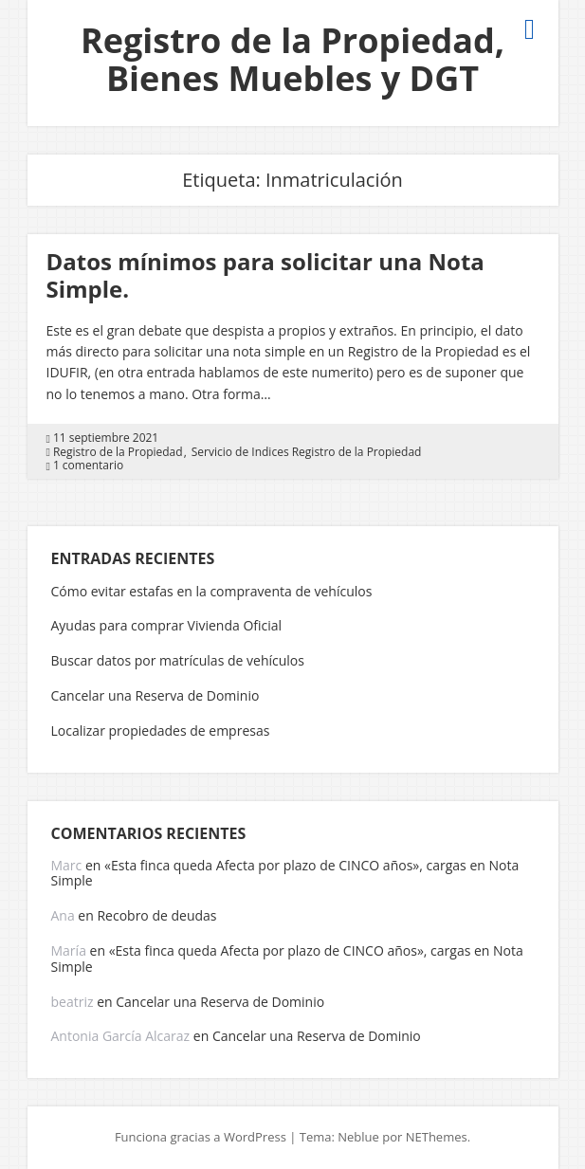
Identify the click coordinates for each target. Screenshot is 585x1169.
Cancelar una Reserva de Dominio (155, 695)
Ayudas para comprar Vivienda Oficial (167, 625)
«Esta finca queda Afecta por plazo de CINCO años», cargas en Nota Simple (285, 873)
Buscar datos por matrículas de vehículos (177, 660)
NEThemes (436, 1136)
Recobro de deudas (156, 915)
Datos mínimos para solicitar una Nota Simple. (265, 275)
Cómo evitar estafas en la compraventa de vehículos (212, 591)
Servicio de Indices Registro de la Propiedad (307, 452)
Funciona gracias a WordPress (200, 1136)
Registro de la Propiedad (118, 452)
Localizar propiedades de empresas (160, 730)
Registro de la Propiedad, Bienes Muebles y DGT (292, 59)
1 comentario (88, 465)
